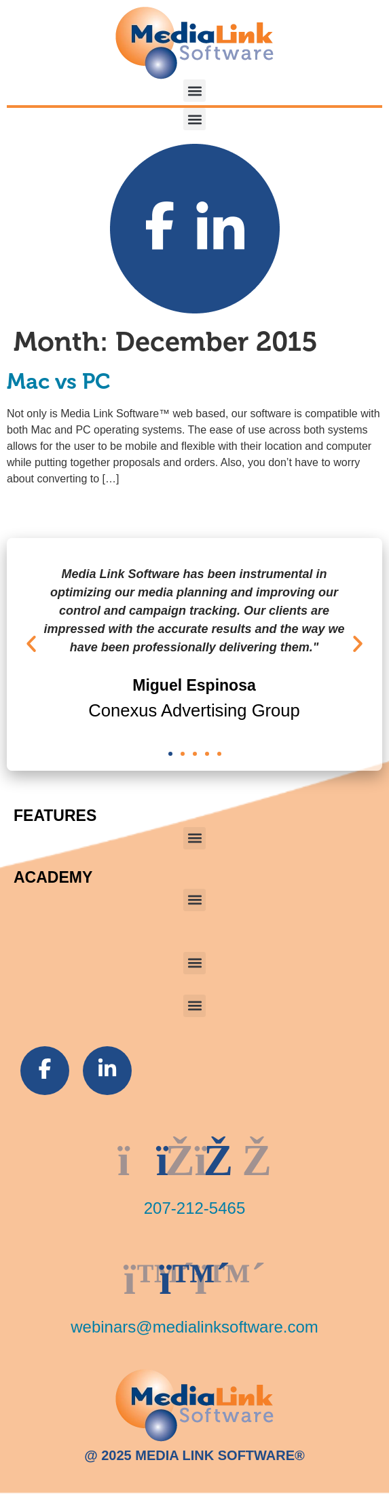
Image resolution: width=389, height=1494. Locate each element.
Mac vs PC (59, 381)
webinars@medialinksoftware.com (194, 1327)
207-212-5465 (194, 1208)
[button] (194, 90)
